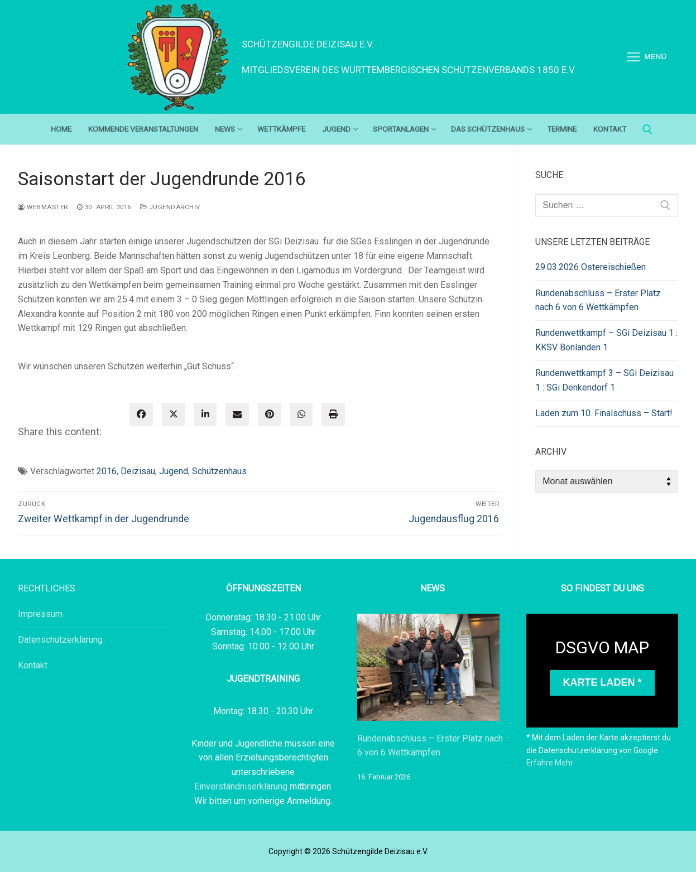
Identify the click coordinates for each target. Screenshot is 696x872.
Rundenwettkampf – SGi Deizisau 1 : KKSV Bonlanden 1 (606, 340)
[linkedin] (205, 414)
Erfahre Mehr (549, 762)
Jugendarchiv (170, 207)
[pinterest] (269, 414)
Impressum (40, 614)
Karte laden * (602, 682)
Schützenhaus (219, 471)
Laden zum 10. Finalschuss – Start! (604, 413)
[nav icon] (647, 57)
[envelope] (237, 414)
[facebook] (141, 414)
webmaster (43, 207)
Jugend (173, 471)
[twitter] (173, 414)
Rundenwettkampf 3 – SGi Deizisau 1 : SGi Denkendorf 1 (604, 380)
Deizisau (138, 471)
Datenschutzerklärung (60, 639)
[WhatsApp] (301, 414)
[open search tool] (647, 129)
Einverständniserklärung (242, 786)
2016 (107, 471)
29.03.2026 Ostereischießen (590, 267)
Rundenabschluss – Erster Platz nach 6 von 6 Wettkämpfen (598, 300)
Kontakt (32, 665)
